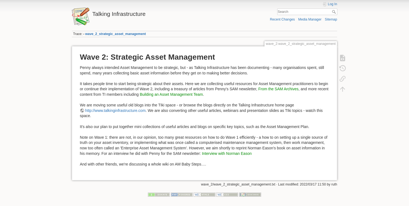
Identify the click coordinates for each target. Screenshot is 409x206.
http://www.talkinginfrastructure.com (115, 110)
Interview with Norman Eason (227, 153)
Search (334, 12)
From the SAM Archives (278, 89)
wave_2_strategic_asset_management (115, 34)
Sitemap (331, 19)
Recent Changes (282, 19)
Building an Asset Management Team (171, 94)
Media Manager (310, 19)
